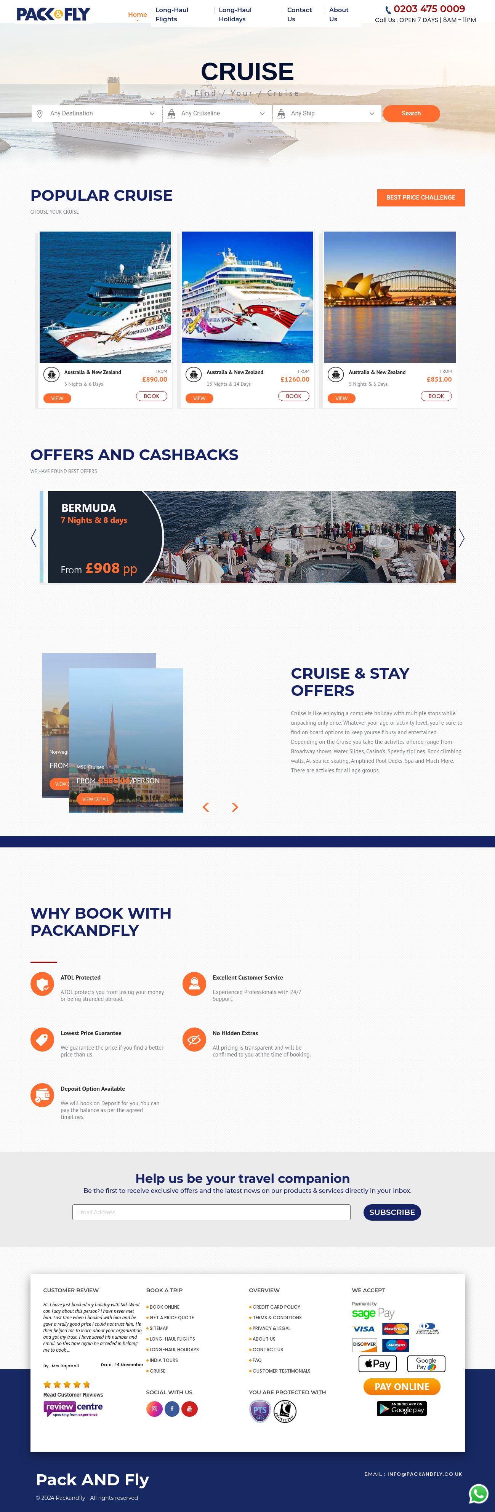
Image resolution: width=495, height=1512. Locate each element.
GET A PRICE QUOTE (172, 1317)
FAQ (257, 1360)
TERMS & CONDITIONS (277, 1317)
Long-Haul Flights (171, 14)
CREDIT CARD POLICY (276, 1307)
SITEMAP (159, 1328)
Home (137, 14)
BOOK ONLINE (164, 1307)
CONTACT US (268, 1349)
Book (151, 396)
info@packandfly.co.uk (425, 1474)
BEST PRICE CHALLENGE (420, 197)
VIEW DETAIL (68, 784)
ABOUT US (264, 1339)
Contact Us (299, 14)
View (57, 398)
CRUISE (157, 1371)
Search (411, 113)
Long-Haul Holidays (235, 14)
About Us (339, 14)
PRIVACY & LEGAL (271, 1328)
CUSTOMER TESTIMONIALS (282, 1371)
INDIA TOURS (164, 1360)
